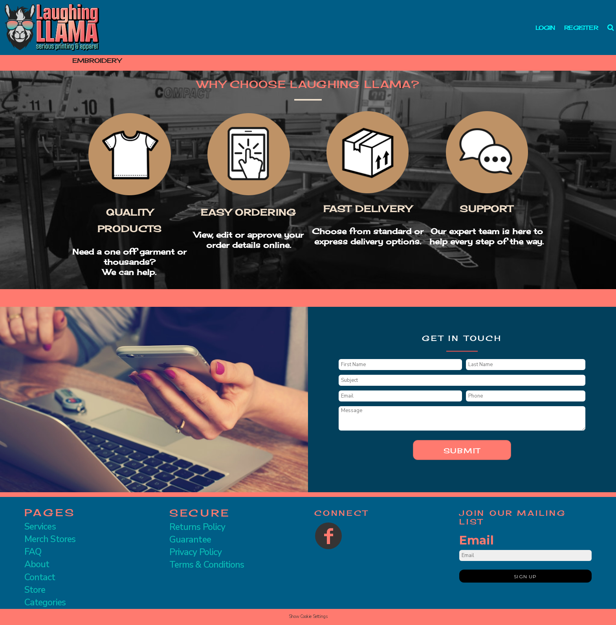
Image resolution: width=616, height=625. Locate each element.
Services (40, 527)
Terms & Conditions (206, 565)
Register (581, 27)
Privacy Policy (195, 552)
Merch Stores (49, 539)
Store (34, 590)
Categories (45, 602)
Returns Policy (197, 527)
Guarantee (190, 539)
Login (545, 27)
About (36, 564)
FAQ (32, 552)
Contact (39, 577)
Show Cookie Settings (308, 617)
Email (476, 540)
